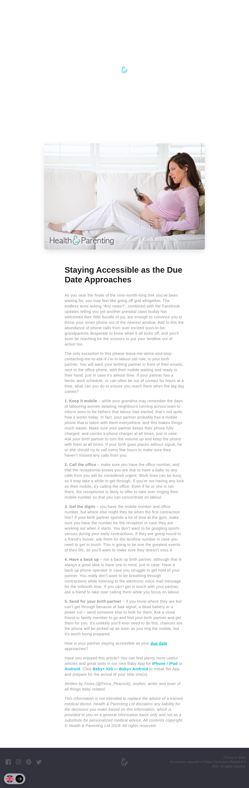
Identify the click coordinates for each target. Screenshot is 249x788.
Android (72, 669)
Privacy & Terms (235, 757)
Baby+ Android (133, 669)
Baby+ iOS (103, 669)
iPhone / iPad (165, 663)
